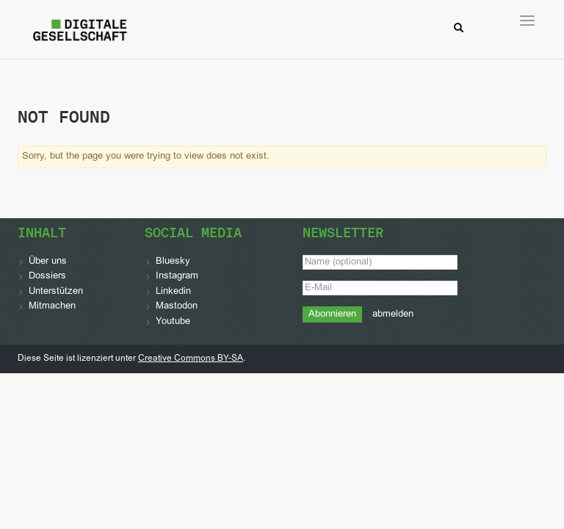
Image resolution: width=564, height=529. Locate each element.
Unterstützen (56, 291)
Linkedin (173, 291)
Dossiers (47, 276)
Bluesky (173, 261)
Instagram (177, 276)
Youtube (173, 321)
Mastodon (177, 306)
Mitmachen (52, 306)
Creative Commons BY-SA (190, 358)
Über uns (48, 261)
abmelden (392, 314)
